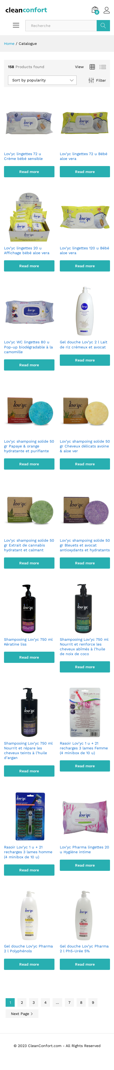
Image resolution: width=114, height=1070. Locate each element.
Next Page (22, 1014)
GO (103, 25)
